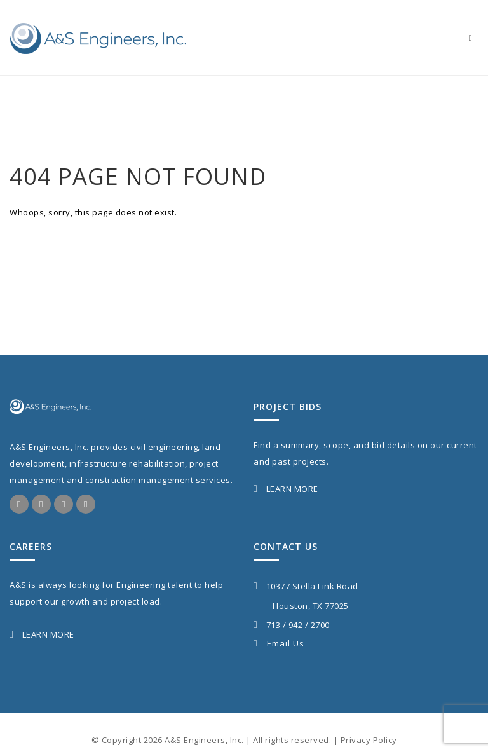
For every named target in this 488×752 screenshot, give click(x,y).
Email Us (279, 643)
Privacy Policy (369, 740)
